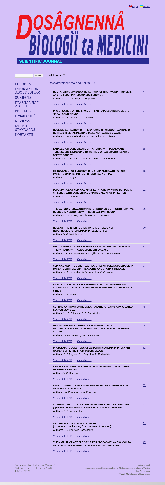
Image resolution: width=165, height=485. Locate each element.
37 (144, 265)
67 (144, 404)
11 (144, 129)
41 (144, 284)
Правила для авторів (27, 104)
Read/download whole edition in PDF (72, 83)
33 (144, 246)
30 (144, 227)
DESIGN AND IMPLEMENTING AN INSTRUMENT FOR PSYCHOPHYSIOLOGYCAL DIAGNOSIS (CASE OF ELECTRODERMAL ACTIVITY (92, 328)
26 (144, 208)
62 (144, 385)
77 (144, 442)
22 (144, 189)
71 (144, 423)
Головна (23, 84)
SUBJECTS (23, 97)
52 (144, 347)
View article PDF (62, 104)
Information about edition (28, 90)
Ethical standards (25, 127)
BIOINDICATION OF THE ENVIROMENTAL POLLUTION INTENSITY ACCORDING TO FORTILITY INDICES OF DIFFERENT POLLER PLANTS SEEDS (93, 287)
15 (144, 148)
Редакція (23, 111)
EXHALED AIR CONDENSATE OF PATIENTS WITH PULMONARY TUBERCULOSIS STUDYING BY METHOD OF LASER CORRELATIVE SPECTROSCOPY (91, 151)
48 (144, 325)
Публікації (25, 116)
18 (144, 170)
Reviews (22, 121)
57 (144, 366)
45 (144, 306)
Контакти (24, 134)
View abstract (84, 104)
